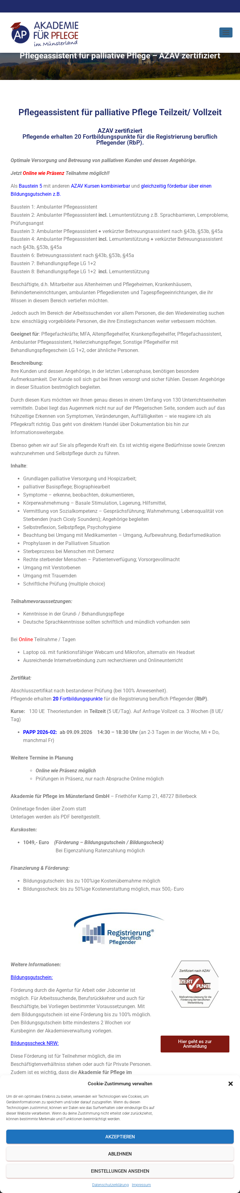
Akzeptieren (120, 1137)
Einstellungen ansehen (120, 1171)
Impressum (141, 1185)
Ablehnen (120, 1154)
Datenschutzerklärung (110, 1185)
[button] (231, 1084)
